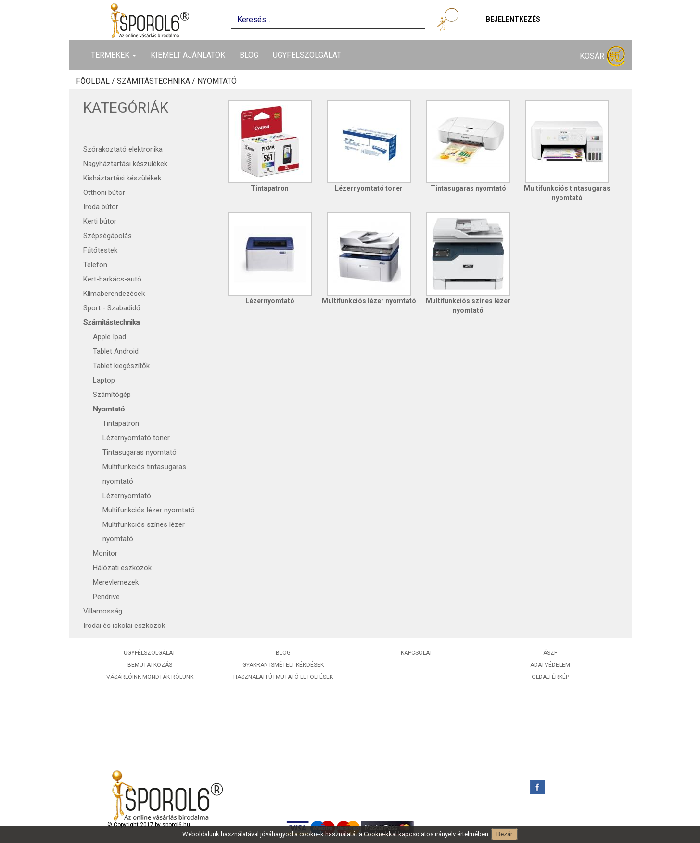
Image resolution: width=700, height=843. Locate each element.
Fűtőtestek (100, 250)
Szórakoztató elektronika (123, 149)
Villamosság (102, 611)
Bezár (504, 834)
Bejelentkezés (513, 19)
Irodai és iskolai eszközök (124, 625)
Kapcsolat (417, 653)
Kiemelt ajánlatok (188, 55)
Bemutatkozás (149, 665)
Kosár (602, 56)
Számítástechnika (111, 322)
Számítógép (112, 394)
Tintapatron (120, 423)
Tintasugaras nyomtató (139, 452)
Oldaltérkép (550, 677)
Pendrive (106, 596)
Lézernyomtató (126, 495)
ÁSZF (550, 653)
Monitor (105, 553)
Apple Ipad (109, 336)
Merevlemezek (116, 582)
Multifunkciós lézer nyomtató (148, 510)
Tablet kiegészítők (121, 365)
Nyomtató (217, 81)
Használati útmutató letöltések (283, 677)
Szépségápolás (107, 235)
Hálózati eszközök (122, 567)
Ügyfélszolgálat (307, 55)
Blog (249, 55)
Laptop (104, 380)
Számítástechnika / (157, 81)
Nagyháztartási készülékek (125, 163)
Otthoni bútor (104, 192)
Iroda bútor (100, 207)
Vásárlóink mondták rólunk (149, 677)
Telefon (95, 264)
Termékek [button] (113, 55)
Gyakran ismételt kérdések (283, 665)
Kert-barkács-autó (112, 279)
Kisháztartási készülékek (122, 178)
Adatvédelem (550, 665)
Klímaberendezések (114, 293)
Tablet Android (116, 351)
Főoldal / (96, 81)
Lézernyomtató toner (136, 438)
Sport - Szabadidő (111, 308)
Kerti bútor (99, 221)
